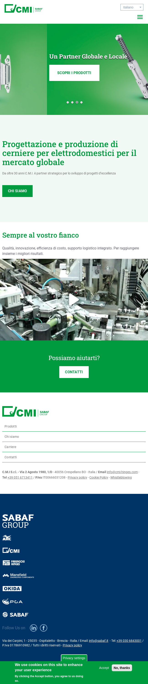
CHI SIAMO (17, 191)
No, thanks (122, 668)
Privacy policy (77, 477)
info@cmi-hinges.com (122, 472)
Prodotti (11, 426)
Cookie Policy (98, 477)
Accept (104, 668)
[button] (67, 102)
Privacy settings (74, 658)
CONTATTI (74, 372)
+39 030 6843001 (129, 641)
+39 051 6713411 (20, 477)
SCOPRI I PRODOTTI (27, 80)
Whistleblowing (121, 477)
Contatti (11, 457)
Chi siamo (12, 436)
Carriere (10, 447)
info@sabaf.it (98, 641)
